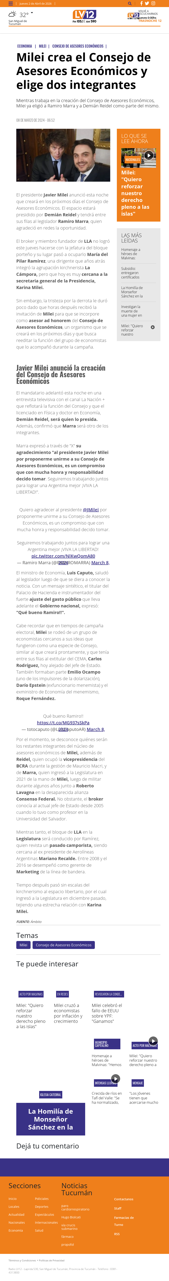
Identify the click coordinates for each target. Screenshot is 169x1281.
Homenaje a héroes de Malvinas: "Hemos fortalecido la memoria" (131, 260)
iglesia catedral (50, 1094)
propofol (67, 1244)
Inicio (13, 1199)
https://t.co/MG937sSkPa (63, 723)
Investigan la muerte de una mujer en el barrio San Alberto (131, 315)
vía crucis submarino (69, 1227)
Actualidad (16, 1214)
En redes (62, 994)
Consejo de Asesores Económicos (64, 945)
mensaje (138, 1083)
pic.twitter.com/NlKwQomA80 (63, 556)
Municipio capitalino (101, 1044)
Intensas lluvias (105, 1083)
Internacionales (46, 1222)
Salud (39, 1230)
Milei (23, 945)
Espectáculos (44, 1214)
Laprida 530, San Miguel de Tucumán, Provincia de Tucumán (60, 1269)
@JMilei (91, 510)
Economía (16, 1230)
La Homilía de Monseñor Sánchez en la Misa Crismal (132, 294)
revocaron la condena (109, 994)
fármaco (67, 1236)
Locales (14, 1206)
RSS (117, 1234)
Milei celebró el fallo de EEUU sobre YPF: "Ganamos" (107, 1013)
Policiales (42, 1199)
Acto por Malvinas (31, 994)
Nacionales (17, 1222)
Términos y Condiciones (22, 1260)
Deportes (41, 1206)
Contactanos (123, 1199)
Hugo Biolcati (71, 1217)
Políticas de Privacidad (51, 1260)
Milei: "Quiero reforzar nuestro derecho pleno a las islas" (135, 193)
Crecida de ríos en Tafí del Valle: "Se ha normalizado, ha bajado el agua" (107, 1100)
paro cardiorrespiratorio (75, 1207)
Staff (117, 1208)
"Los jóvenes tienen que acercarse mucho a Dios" (143, 1100)
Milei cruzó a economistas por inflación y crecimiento (68, 1013)
